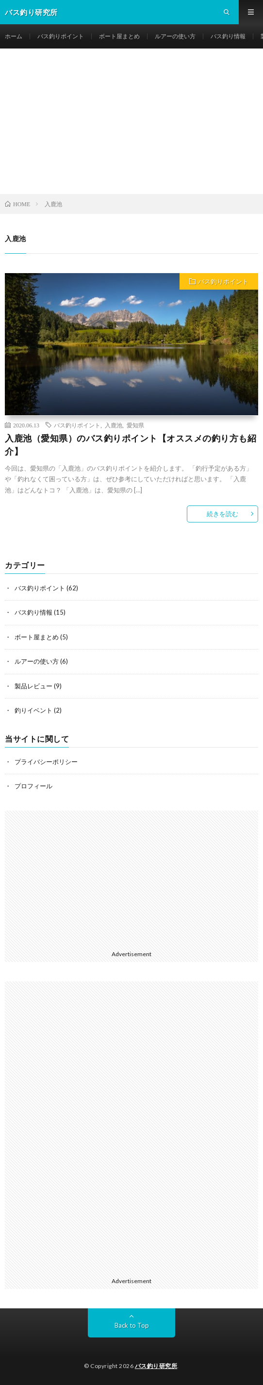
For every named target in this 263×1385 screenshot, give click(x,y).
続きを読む (222, 514)
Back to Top (132, 1325)
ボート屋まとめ (119, 36)
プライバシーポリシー (46, 762)
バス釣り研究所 (156, 1365)
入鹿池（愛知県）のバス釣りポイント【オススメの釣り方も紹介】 (130, 444)
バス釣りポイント (60, 36)
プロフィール (33, 786)
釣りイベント (33, 710)
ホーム (13, 36)
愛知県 (135, 425)
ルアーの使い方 (175, 36)
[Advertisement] (131, 121)
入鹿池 (113, 425)
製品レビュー (33, 686)
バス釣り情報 (228, 36)
